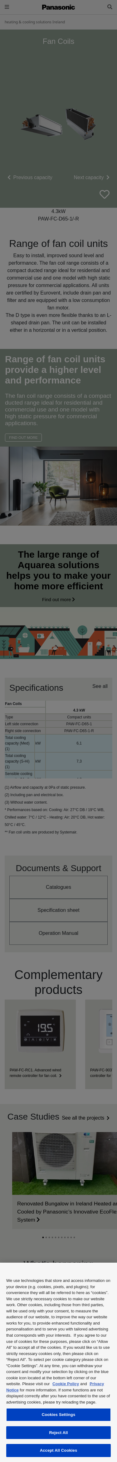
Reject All (58, 1432)
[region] (58, 1362)
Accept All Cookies (58, 1450)
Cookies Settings (59, 1414)
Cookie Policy (65, 1383)
